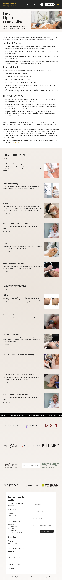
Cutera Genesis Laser (11, 335)
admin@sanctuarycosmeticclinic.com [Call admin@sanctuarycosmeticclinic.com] (21, 521)
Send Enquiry (45, 531)
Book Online (50, 4)
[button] (41, 4)
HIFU (5, 243)
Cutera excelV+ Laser (11, 315)
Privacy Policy (47, 577)
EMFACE (6, 204)
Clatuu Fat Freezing (10, 184)
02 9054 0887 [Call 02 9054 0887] (32, 4)
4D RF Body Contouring (12, 164)
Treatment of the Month (18, 415)
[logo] (10, 4)
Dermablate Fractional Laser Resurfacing (19, 374)
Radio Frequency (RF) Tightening (16, 263)
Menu (58, 4)
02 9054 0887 (14, 142)
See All (5, 159)
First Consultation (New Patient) (15, 223)
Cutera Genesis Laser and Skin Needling (18, 355)
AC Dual (6, 295)
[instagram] (19, 564)
